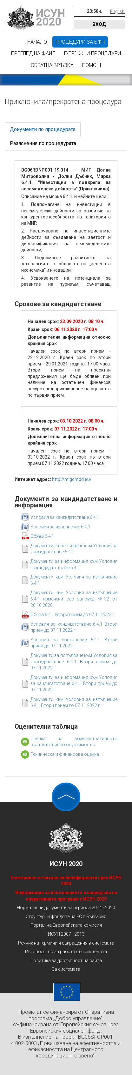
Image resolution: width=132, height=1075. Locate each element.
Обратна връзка (52, 65)
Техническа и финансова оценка (64, 754)
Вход (99, 24)
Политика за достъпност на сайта (66, 960)
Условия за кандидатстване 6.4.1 (64, 517)
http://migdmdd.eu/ (72, 479)
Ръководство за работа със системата (66, 951)
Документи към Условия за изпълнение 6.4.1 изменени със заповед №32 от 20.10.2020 (73, 598)
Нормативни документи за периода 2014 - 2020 (66, 907)
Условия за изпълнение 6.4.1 (60, 526)
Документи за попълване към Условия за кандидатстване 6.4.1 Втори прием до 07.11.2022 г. (73, 661)
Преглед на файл (33, 53)
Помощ (91, 65)
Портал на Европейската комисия (66, 925)
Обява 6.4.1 (42, 536)
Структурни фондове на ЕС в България (66, 916)
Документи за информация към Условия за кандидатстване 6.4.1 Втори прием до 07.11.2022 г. (73, 683)
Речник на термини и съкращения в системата (66, 943)
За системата (66, 969)
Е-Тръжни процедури (92, 53)
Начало (37, 42)
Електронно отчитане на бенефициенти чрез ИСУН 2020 (66, 881)
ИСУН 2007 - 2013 (66, 934)
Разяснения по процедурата (43, 143)
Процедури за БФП (80, 42)
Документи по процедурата (43, 129)
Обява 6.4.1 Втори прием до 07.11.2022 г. (72, 614)
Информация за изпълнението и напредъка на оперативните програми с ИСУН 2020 (66, 896)
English (117, 11)
